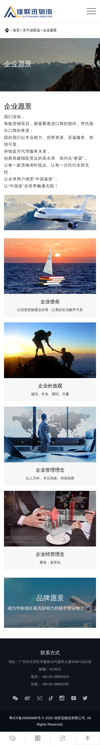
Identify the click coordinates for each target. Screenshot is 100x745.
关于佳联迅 (31, 30)
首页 (16, 30)
